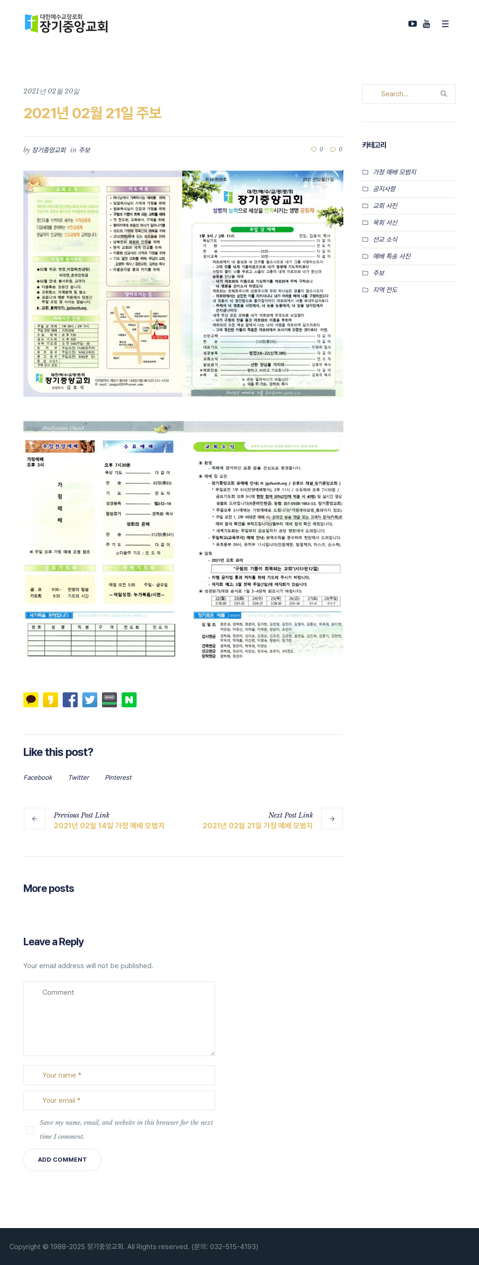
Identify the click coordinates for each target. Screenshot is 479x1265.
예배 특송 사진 (391, 256)
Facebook (37, 777)
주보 (84, 150)
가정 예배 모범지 (394, 172)
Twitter (78, 777)
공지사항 (384, 189)
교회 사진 (385, 205)
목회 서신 (385, 222)
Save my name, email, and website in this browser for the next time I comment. (126, 1130)
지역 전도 (385, 290)
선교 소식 (385, 239)
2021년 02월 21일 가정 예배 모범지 (258, 825)
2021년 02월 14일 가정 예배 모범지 (109, 825)
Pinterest (118, 777)
